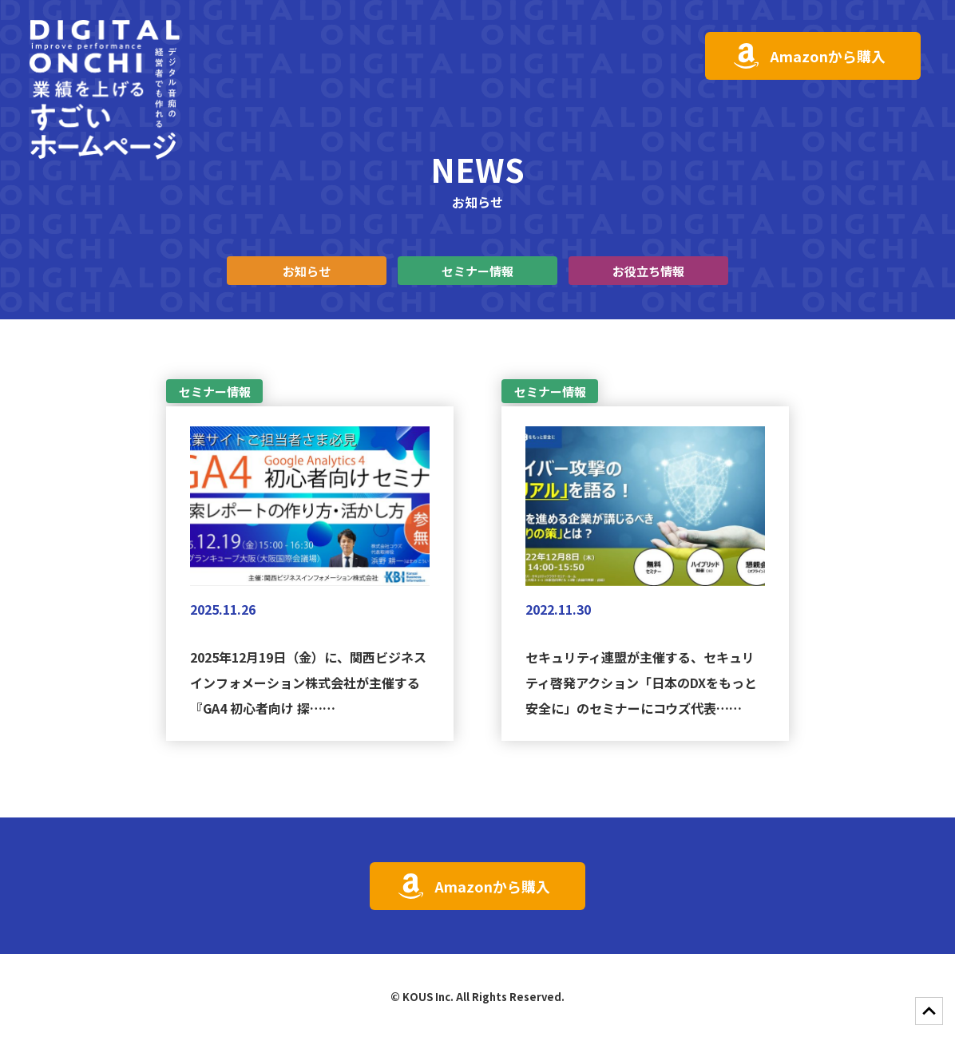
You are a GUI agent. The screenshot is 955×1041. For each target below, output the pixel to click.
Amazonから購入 (828, 56)
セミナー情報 (477, 271)
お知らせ (307, 271)
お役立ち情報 (648, 271)
